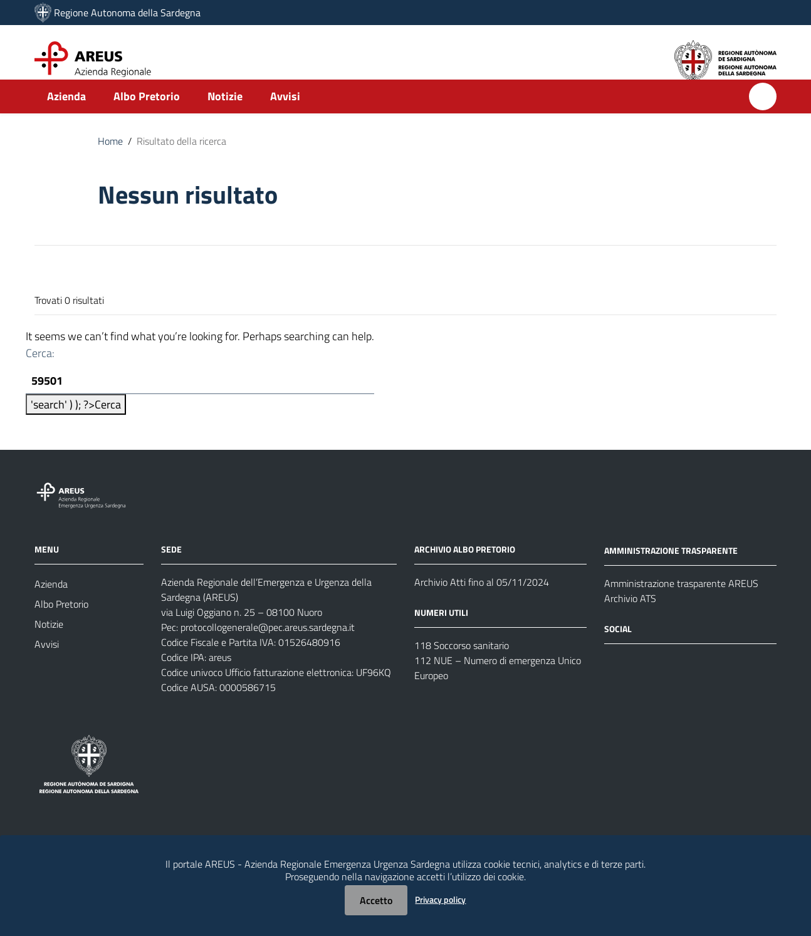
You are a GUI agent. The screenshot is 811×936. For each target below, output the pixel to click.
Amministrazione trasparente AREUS (681, 605)
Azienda (66, 116)
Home (110, 161)
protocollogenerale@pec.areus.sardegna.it (268, 649)
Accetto (376, 900)
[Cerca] (763, 117)
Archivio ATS (630, 620)
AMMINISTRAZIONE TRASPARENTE (671, 572)
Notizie (225, 116)
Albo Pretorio (146, 116)
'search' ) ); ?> (76, 426)
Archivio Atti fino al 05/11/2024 (481, 603)
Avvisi (285, 116)
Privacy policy (440, 899)
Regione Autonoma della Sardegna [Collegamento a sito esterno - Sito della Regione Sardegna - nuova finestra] (127, 12)
